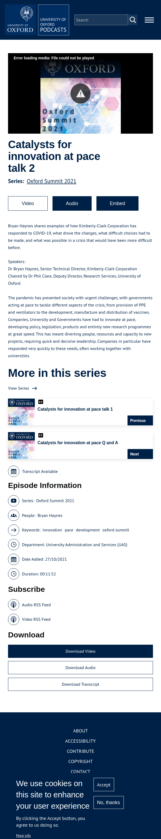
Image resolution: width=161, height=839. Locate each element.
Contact (80, 771)
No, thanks (108, 802)
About (80, 731)
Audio (72, 203)
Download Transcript (80, 684)
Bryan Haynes (50, 515)
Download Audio (80, 667)
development (88, 529)
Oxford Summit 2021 (51, 181)
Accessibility (80, 741)
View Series (18, 388)
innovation (52, 529)
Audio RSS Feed (36, 604)
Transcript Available (40, 471)
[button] (80, 93)
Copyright (80, 761)
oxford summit (116, 529)
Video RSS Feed (36, 619)
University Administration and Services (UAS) (87, 544)
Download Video (80, 651)
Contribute (80, 751)
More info (23, 835)
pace (69, 529)
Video (28, 203)
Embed (117, 203)
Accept (104, 785)
